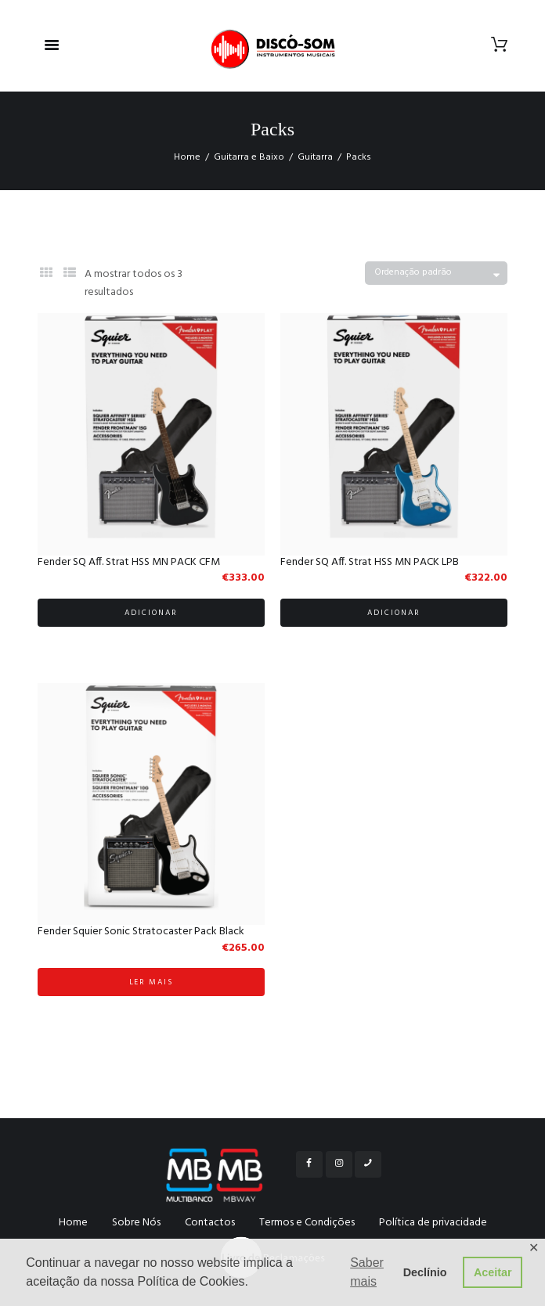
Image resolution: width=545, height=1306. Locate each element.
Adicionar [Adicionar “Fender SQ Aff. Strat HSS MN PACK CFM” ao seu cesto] (151, 612)
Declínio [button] (425, 1272)
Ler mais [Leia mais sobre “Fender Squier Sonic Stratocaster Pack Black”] (151, 982)
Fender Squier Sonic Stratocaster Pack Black (141, 932)
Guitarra (315, 157)
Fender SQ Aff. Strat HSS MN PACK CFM (129, 562)
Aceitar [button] (493, 1272)
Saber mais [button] (367, 1272)
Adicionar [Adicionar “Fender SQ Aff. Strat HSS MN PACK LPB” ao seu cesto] (393, 612)
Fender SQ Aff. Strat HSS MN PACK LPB (369, 562)
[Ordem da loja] (436, 273)
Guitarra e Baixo (249, 157)
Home (187, 157)
